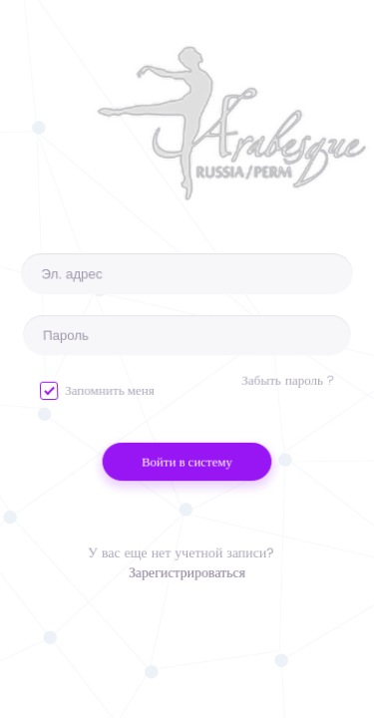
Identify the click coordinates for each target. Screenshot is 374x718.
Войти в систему (187, 462)
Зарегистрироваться (186, 577)
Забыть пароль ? (287, 380)
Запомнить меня (98, 390)
